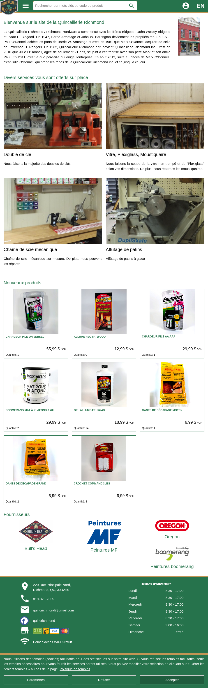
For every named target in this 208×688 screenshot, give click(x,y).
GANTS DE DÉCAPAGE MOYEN (162, 410)
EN (200, 6)
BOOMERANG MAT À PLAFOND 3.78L (30, 410)
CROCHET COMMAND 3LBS (92, 483)
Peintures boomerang (172, 566)
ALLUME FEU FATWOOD (90, 336)
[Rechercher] (85, 5)
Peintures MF (104, 550)
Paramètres (36, 680)
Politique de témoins (75, 669)
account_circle (186, 6)
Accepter (172, 680)
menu (26, 6)
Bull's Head (36, 548)
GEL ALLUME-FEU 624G (89, 410)
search (131, 6)
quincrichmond (44, 620)
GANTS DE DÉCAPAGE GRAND (26, 483)
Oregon (172, 536)
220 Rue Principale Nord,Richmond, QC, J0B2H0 (52, 587)
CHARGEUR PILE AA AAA (158, 336)
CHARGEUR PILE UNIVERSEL (25, 336)
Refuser (104, 680)
